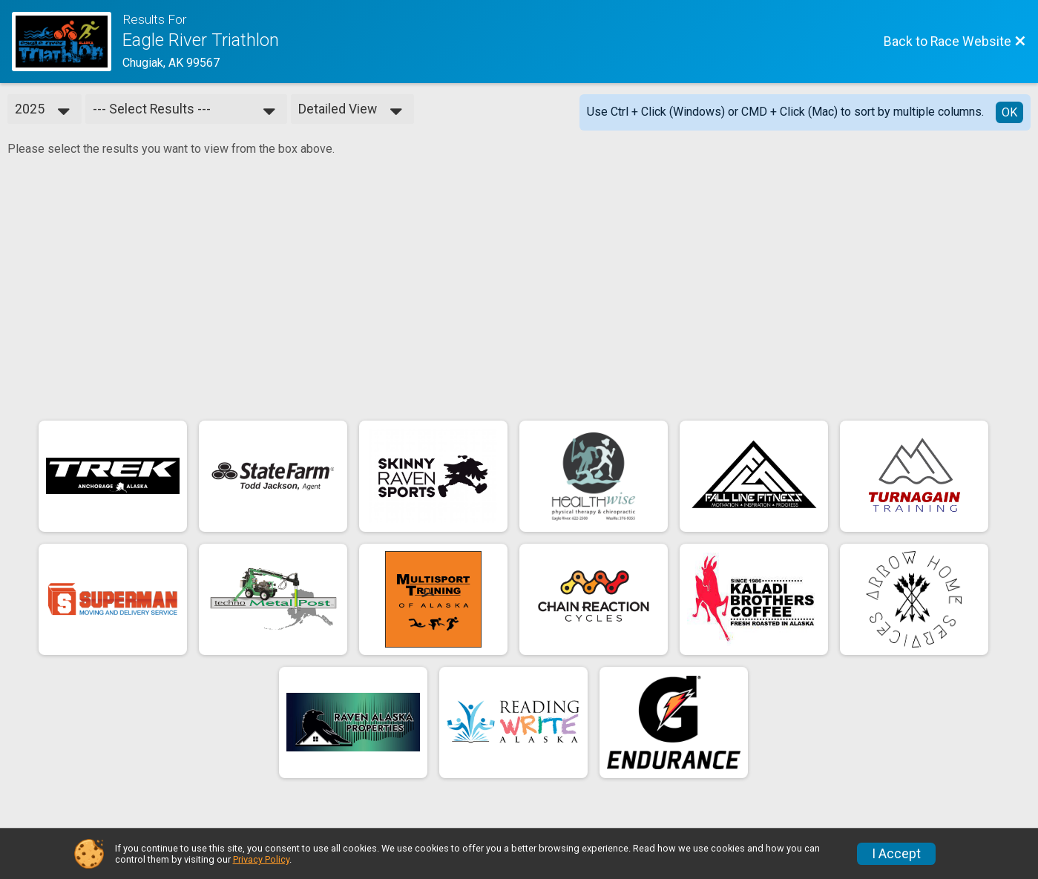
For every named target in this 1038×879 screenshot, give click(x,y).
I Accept (896, 853)
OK (1009, 112)
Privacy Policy (261, 859)
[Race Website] (67, 41)
